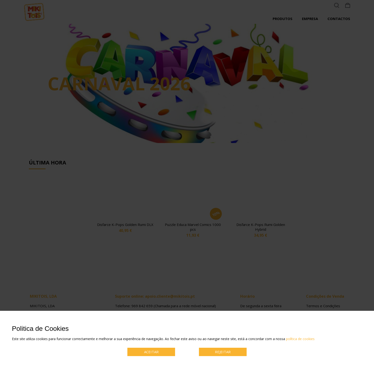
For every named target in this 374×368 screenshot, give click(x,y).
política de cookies (300, 339)
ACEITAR (151, 351)
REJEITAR (223, 351)
